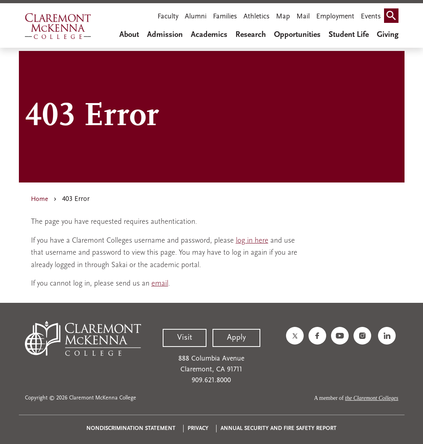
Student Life (349, 35)
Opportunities (297, 35)
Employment (335, 16)
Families (225, 16)
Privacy (198, 429)
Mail (303, 16)
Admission (165, 35)
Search (392, 17)
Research (250, 35)
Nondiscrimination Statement (131, 429)
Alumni (195, 16)
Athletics (256, 16)
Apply (236, 338)
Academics (209, 35)
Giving (387, 35)
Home (39, 199)
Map (283, 16)
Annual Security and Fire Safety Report (279, 429)
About (129, 35)
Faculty (167, 16)
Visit (184, 338)
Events (371, 16)
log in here (252, 241)
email (159, 284)
